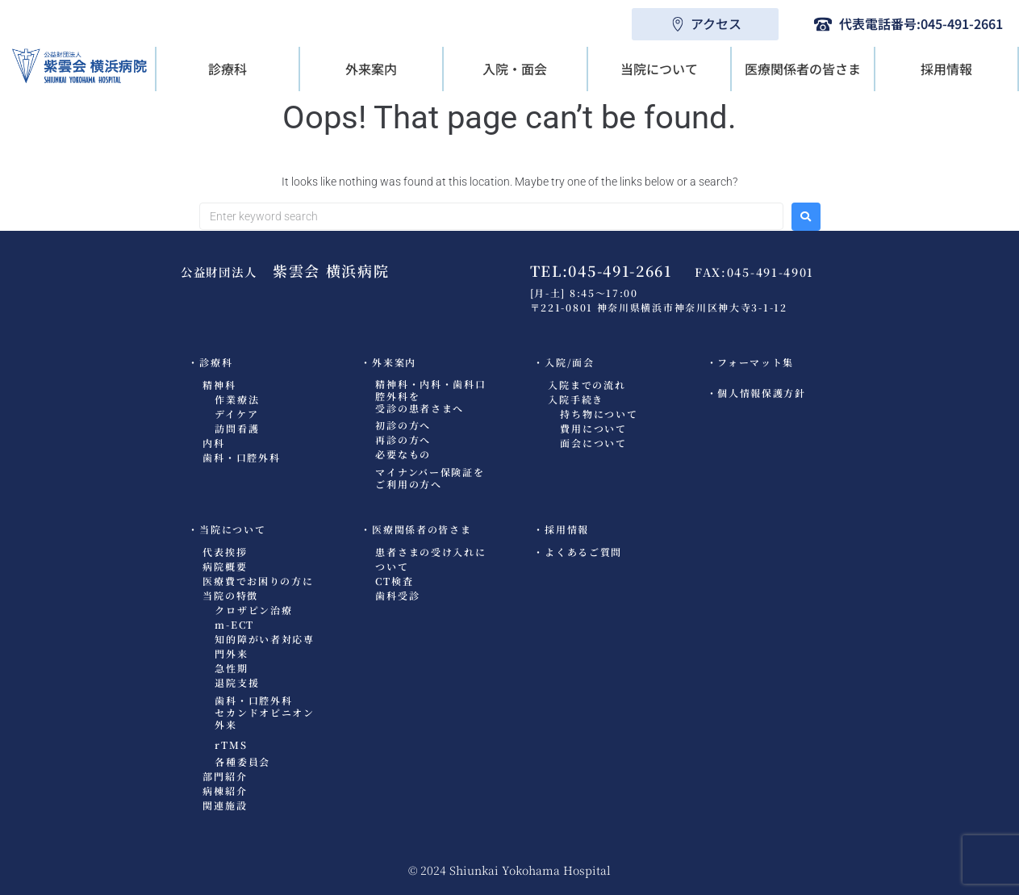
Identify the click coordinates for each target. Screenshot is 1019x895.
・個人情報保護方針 (756, 392)
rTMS (231, 744)
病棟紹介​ (225, 790)
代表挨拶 (225, 551)
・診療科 (210, 362)
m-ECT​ (234, 624)
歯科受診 (397, 595)
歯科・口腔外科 (241, 457)
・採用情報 (561, 529)
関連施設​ (225, 805)
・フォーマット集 (751, 362)
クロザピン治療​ (253, 610)
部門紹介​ (225, 776)
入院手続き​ (575, 399)
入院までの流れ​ (586, 384)
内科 (213, 443)
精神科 (219, 384)
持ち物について (598, 413)
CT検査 (394, 581)
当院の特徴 (230, 595)
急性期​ (231, 668)
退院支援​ (237, 682)
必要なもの (403, 454)
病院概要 (225, 566)
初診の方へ (403, 425)
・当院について (226, 529)
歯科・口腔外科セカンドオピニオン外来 (264, 712)
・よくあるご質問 (577, 551)
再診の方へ (403, 439)
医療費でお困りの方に (258, 581)
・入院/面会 (563, 362)
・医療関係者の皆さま (416, 529)
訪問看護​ (237, 428)
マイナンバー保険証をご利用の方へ (429, 478)
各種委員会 (242, 761)
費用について (593, 428)
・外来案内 (388, 362)
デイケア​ (236, 413)
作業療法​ (237, 399)
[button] (227, 69)
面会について (593, 443)
